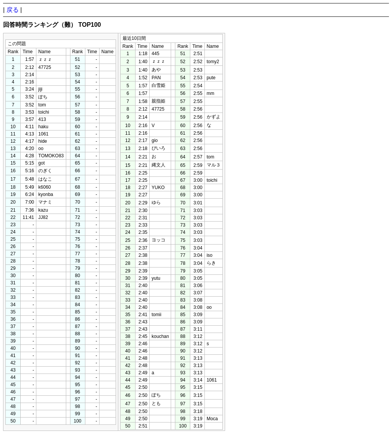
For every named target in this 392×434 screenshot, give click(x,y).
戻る (13, 10)
